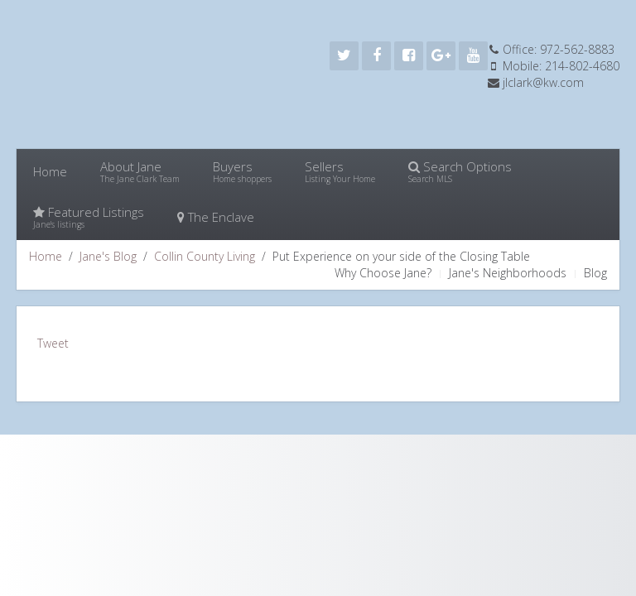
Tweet (53, 343)
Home (50, 171)
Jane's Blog (108, 256)
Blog (595, 273)
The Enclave (215, 217)
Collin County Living (204, 256)
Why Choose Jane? (383, 273)
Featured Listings (88, 217)
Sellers (340, 171)
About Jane (140, 171)
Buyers (242, 171)
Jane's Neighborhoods (507, 273)
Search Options (460, 171)
